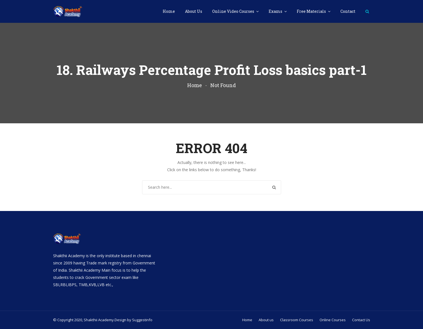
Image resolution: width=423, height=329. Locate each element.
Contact (347, 11)
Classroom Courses (296, 319)
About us (266, 319)
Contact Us (361, 319)
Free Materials (312, 11)
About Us (193, 11)
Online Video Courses (233, 11)
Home (169, 11)
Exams (276, 11)
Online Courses (333, 319)
